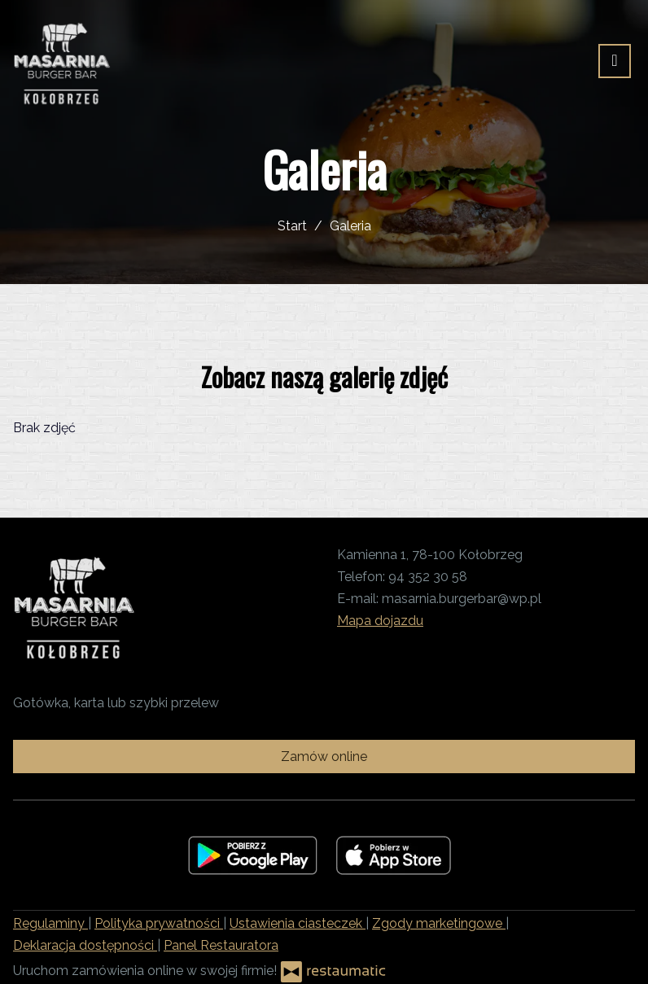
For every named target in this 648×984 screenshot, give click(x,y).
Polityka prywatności (158, 923)
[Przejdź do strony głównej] (62, 61)
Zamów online (324, 756)
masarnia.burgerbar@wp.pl (461, 598)
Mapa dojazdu (380, 620)
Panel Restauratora (221, 945)
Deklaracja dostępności (85, 945)
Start (292, 226)
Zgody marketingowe (439, 923)
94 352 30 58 (427, 576)
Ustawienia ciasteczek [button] (298, 923)
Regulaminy (50, 923)
